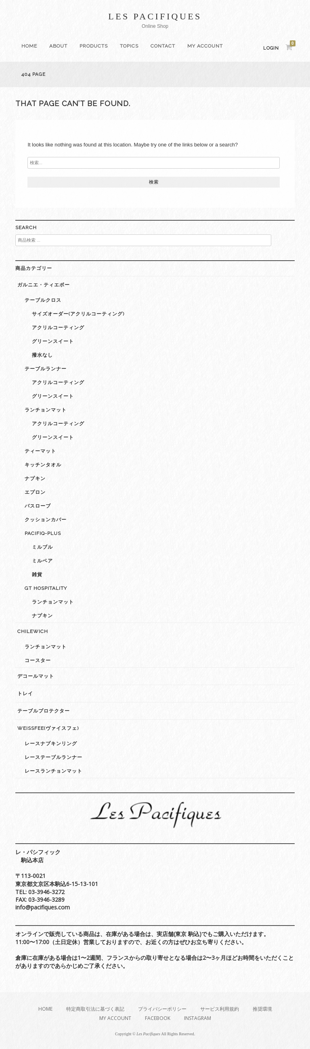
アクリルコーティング (58, 327)
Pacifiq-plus (43, 533)
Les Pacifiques (154, 16)
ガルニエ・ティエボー (43, 285)
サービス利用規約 (219, 1008)
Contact (163, 46)
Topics (129, 46)
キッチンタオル (43, 465)
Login (271, 48)
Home (29, 46)
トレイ (25, 693)
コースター (38, 660)
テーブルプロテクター (43, 711)
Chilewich (32, 631)
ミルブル (42, 547)
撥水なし (42, 355)
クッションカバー (46, 519)
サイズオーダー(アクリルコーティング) (78, 314)
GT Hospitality (46, 588)
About (58, 46)
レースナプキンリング (51, 743)
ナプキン (35, 478)
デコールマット (35, 676)
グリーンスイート (53, 341)
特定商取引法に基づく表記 (95, 1008)
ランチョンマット (46, 410)
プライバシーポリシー (162, 1008)
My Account (205, 46)
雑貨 (37, 574)
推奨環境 (262, 1008)
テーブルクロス (43, 300)
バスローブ (38, 506)
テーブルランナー (46, 369)
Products (94, 46)
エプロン (35, 492)
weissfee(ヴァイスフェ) (48, 728)
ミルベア (42, 561)
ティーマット (40, 451)
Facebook (157, 1018)
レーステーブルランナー (53, 757)
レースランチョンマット (53, 771)
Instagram (197, 1018)
